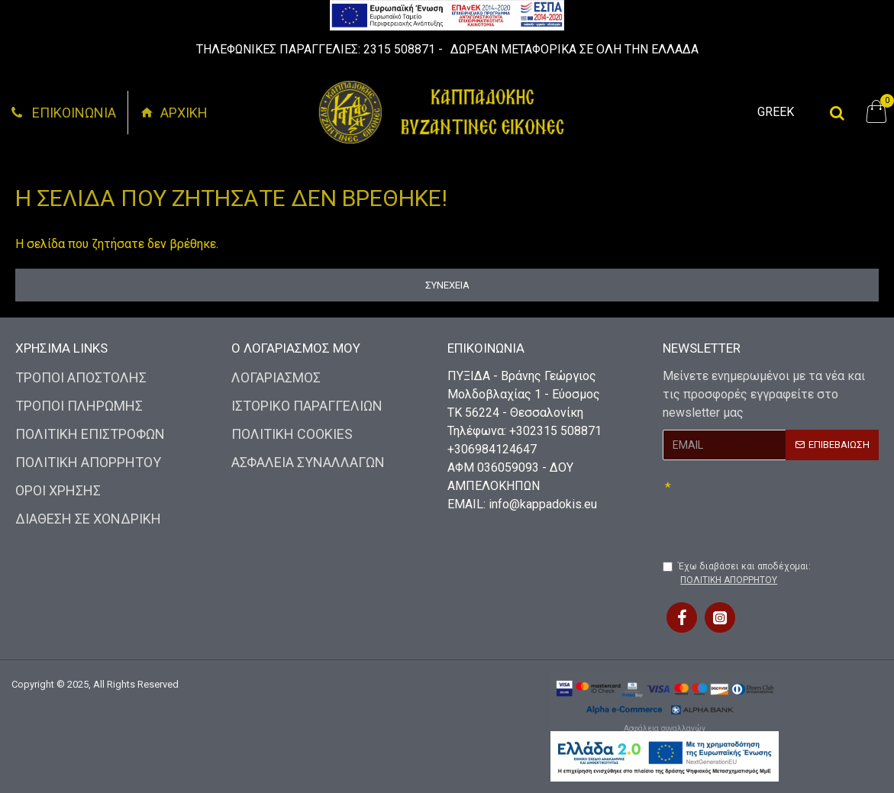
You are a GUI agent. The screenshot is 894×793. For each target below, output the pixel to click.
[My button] (837, 112)
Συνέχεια (447, 285)
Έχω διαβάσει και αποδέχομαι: (737, 574)
